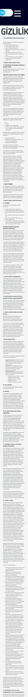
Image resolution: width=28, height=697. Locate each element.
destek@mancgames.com (17, 366)
